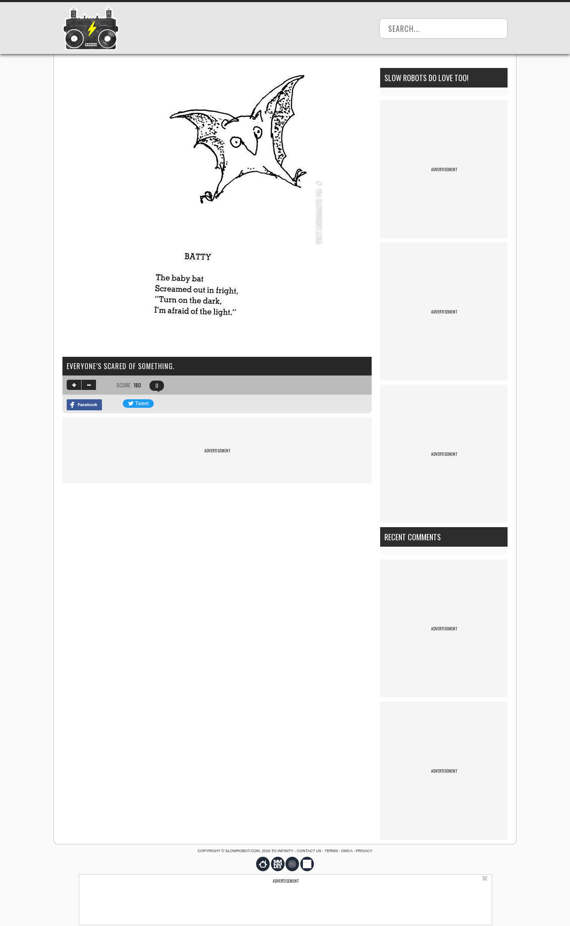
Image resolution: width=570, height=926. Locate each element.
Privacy (364, 851)
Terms (331, 851)
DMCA (347, 851)
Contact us (309, 851)
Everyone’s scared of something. (121, 366)
